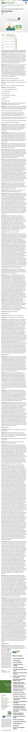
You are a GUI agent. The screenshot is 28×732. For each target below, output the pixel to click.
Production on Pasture (18, 692)
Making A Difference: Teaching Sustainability (18, 686)
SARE (2, 5)
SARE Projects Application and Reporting (8, 701)
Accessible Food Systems (19, 694)
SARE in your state (4, 700)
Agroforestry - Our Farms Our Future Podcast (19, 689)
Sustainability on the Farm (19, 704)
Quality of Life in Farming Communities (19, 676)
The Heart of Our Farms (19, 696)
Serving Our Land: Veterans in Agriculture (20, 698)
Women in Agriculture (18, 719)
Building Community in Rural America (20, 673)
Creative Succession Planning (18, 665)
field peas (6, 447)
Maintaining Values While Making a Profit (19, 680)
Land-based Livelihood (18, 658)
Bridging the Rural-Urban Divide (19, 717)
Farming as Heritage (18, 667)
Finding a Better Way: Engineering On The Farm (19, 683)
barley (2, 447)
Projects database (4, 698)
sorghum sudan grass (18, 451)
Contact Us (3, 709)
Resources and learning (5, 699)
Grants (2, 696)
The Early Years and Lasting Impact (20, 670)
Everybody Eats (17, 660)
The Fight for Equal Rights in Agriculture (20, 702)
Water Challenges (17, 662)
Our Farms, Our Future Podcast (13, 50)
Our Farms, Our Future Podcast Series (14, 5)
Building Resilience (17, 723)
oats (21, 446)
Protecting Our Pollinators (19, 721)
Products (5, 5)
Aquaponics (16, 725)
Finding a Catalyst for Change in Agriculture (18, 713)
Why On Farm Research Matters (18, 728)
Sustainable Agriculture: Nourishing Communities (19, 707)
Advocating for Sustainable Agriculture (19, 710)
